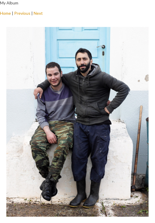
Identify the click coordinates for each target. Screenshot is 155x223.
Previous (22, 13)
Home (5, 13)
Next (38, 13)
